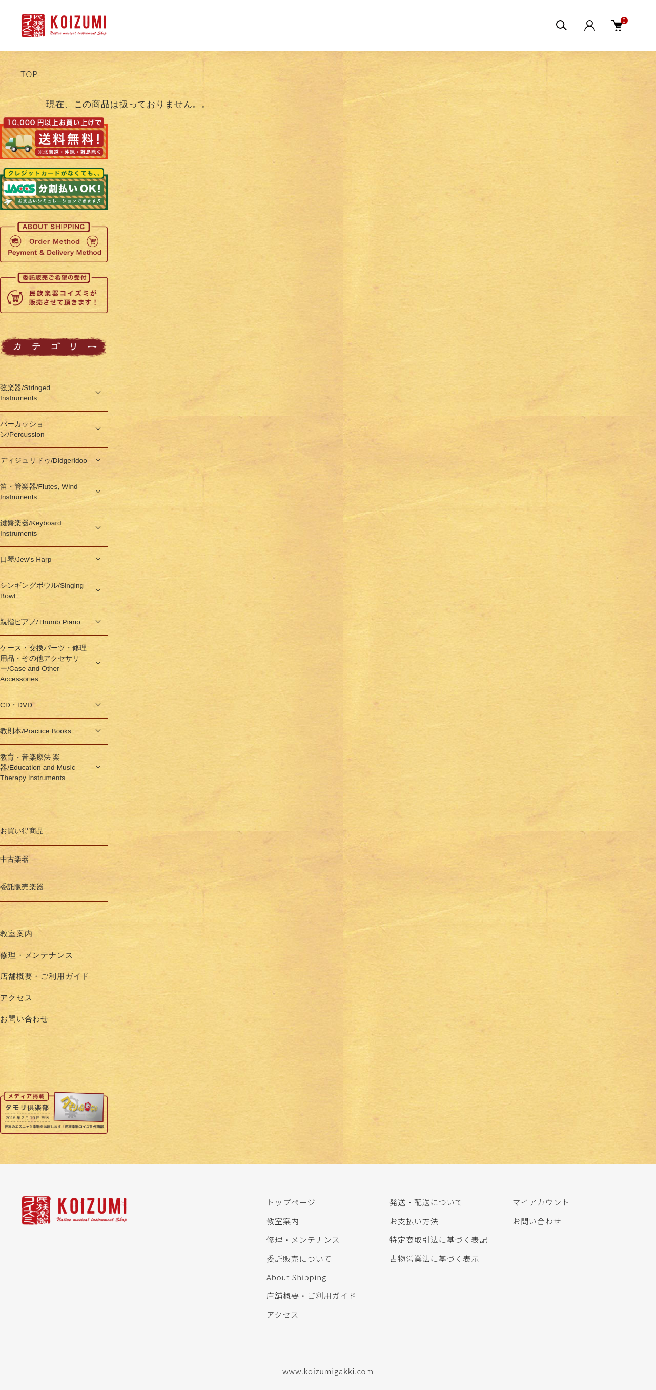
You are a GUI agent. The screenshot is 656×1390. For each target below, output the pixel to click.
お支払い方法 (414, 1221)
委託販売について (299, 1258)
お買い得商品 (22, 831)
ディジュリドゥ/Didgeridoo (43, 460)
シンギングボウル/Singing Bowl (42, 591)
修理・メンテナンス (36, 955)
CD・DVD (16, 705)
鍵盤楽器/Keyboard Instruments (30, 528)
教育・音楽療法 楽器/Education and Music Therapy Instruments (37, 767)
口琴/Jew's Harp (25, 559)
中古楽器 (14, 859)
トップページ (290, 1202)
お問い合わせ (24, 1018)
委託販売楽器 (22, 887)
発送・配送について (426, 1202)
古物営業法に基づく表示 (434, 1258)
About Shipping (296, 1276)
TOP (29, 74)
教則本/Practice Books (35, 731)
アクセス (16, 997)
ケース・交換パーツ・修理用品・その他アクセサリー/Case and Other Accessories (43, 663)
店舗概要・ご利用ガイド (44, 976)
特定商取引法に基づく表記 (438, 1239)
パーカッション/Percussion (22, 429)
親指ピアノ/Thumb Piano (40, 622)
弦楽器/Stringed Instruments (25, 393)
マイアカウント (541, 1202)
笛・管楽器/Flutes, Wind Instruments (39, 492)
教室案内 (16, 933)
